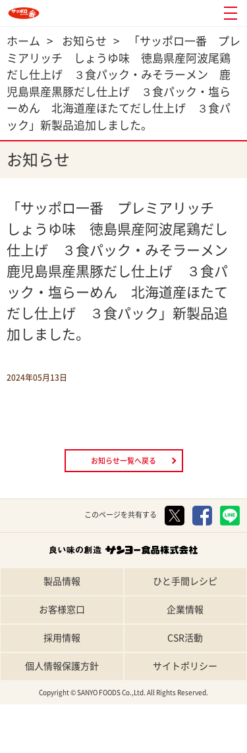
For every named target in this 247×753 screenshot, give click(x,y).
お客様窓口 (62, 609)
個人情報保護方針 (62, 666)
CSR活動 (185, 638)
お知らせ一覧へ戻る (123, 460)
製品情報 (61, 581)
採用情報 (61, 638)
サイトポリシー (185, 666)
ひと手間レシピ (185, 581)
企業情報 (185, 609)
